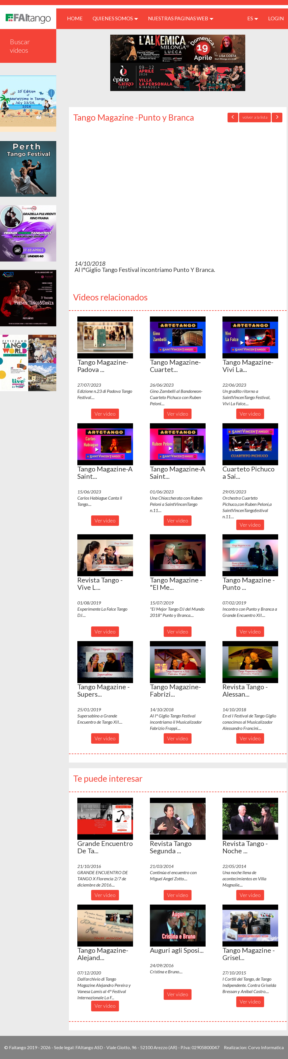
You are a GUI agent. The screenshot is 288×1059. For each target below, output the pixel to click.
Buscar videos (20, 45)
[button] (105, 337)
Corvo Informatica (266, 1047)
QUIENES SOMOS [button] (115, 18)
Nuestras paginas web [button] (180, 18)
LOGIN (276, 18)
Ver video (105, 414)
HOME (77, 18)
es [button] (252, 18)
